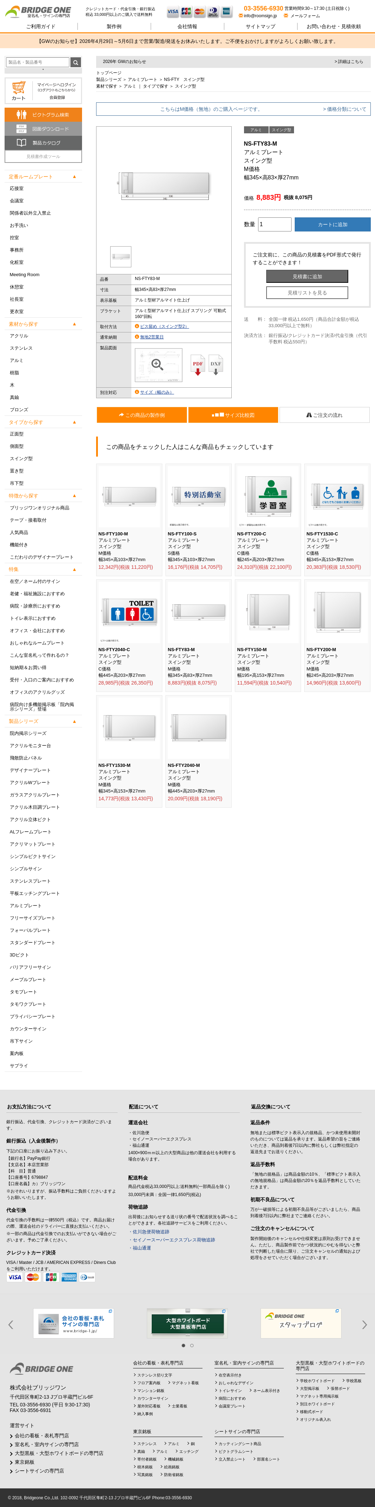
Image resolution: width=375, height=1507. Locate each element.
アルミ (17, 360)
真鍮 (14, 397)
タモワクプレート (28, 1004)
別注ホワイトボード (317, 1404)
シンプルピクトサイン (33, 856)
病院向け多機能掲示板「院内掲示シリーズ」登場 (42, 707)
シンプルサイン (26, 868)
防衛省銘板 (173, 1475)
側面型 (17, 446)
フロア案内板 (149, 1383)
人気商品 (19, 532)
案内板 (17, 1053)
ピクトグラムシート (236, 1451)
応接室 (17, 188)
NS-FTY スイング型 (184, 79)
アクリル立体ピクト (30, 819)
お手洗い (19, 225)
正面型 (17, 434)
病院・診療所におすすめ (35, 606)
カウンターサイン (28, 1028)
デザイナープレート (30, 770)
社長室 (17, 299)
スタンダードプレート (33, 942)
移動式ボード (311, 1412)
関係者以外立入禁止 (30, 213)
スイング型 (21, 458)
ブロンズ (19, 409)
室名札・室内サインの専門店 (47, 1444)
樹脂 (14, 372)
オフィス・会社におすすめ (37, 630)
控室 (14, 237)
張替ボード (340, 1388)
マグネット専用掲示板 (319, 1396)
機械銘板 (175, 1459)
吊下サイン (21, 1041)
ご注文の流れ (325, 415)
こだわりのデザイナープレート (42, 557)
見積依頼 (334, 26)
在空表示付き (230, 1375)
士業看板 (179, 1406)
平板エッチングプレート (35, 893)
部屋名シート (268, 1459)
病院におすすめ (232, 1398)
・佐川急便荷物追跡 (148, 1231)
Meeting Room (25, 274)
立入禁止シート (232, 1459)
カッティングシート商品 (240, 1444)
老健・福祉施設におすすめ (37, 593)
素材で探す (106, 86)
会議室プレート (232, 1406)
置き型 (17, 470)
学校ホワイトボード (317, 1381)
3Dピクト (20, 955)
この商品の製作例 (142, 415)
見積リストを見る (307, 292)
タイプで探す (155, 86)
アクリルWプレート (30, 782)
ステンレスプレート (30, 881)
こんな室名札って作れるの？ (39, 655)
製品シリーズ (108, 79)
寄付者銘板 (147, 1459)
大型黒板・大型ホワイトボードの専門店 (59, 1453)
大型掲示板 (309, 1388)
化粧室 (17, 262)
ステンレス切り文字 (154, 1375)
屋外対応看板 (149, 1406)
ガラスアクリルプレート (35, 794)
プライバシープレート (33, 1016)
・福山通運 (139, 1248)
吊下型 (17, 483)
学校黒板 (354, 1381)
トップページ (108, 72)
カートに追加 (333, 224)
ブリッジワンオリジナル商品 (39, 507)
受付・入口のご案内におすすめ (42, 679)
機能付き (19, 544)
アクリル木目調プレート (35, 807)
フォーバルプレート (30, 930)
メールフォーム (302, 15)
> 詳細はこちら (349, 61)
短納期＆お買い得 (28, 667)
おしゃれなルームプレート (37, 643)
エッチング (189, 1451)
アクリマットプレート (33, 844)
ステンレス (21, 348)
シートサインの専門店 (39, 1471)
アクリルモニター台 (30, 745)
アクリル (19, 335)
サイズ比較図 (233, 415)
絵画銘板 (172, 1467)
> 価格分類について (345, 109)
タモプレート (23, 991)
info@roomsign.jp (258, 15)
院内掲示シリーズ (28, 733)
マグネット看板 (185, 1383)
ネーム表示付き (266, 1390)
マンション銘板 (150, 1390)
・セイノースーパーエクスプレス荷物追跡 (171, 1239)
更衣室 (17, 311)
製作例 (114, 26)
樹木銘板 (145, 1467)
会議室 (17, 200)
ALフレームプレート (31, 831)
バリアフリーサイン (30, 967)
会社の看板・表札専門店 (42, 1435)
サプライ (19, 1065)
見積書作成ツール (43, 156)
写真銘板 (145, 1475)
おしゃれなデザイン (236, 1383)
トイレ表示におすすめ (33, 618)
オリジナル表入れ (315, 1419)
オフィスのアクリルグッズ (37, 692)
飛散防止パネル (26, 758)
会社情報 (187, 26)
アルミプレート (26, 905)
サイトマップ (260, 26)
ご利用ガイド (41, 26)
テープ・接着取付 (28, 520)
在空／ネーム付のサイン (35, 581)
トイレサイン (230, 1390)
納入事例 (145, 1414)
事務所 (17, 250)
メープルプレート (28, 979)
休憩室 (17, 287)
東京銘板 (25, 1462)
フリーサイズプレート (33, 918)
